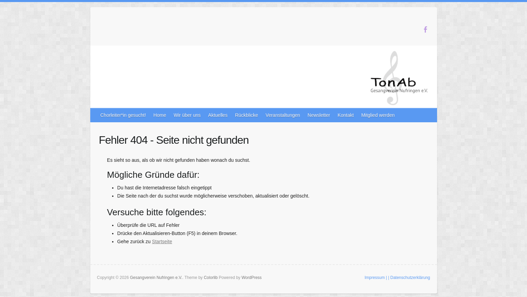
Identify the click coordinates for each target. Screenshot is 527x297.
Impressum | (376, 277)
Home (159, 115)
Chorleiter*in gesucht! (123, 115)
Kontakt (346, 115)
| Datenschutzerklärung (409, 277)
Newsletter (319, 115)
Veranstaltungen (283, 115)
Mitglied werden (377, 115)
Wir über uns (187, 115)
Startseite (162, 241)
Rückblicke (246, 115)
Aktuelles (218, 115)
